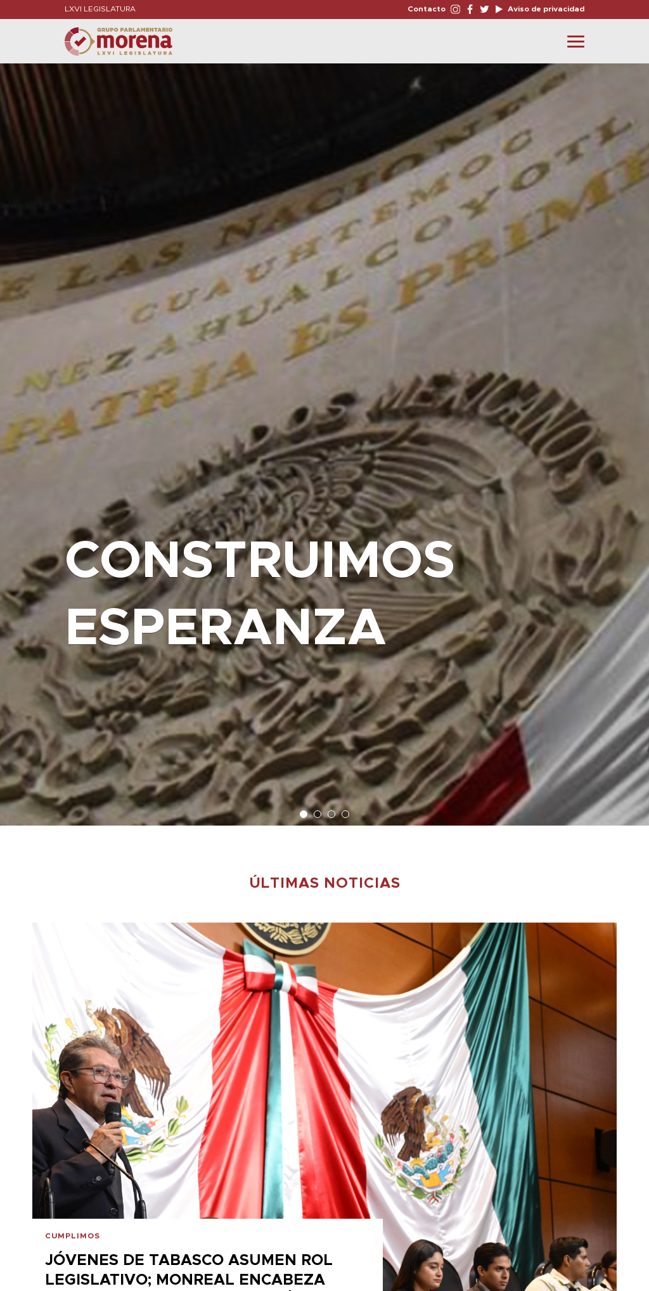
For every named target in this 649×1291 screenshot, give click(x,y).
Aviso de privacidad (545, 9)
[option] (324, 438)
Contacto (427, 9)
